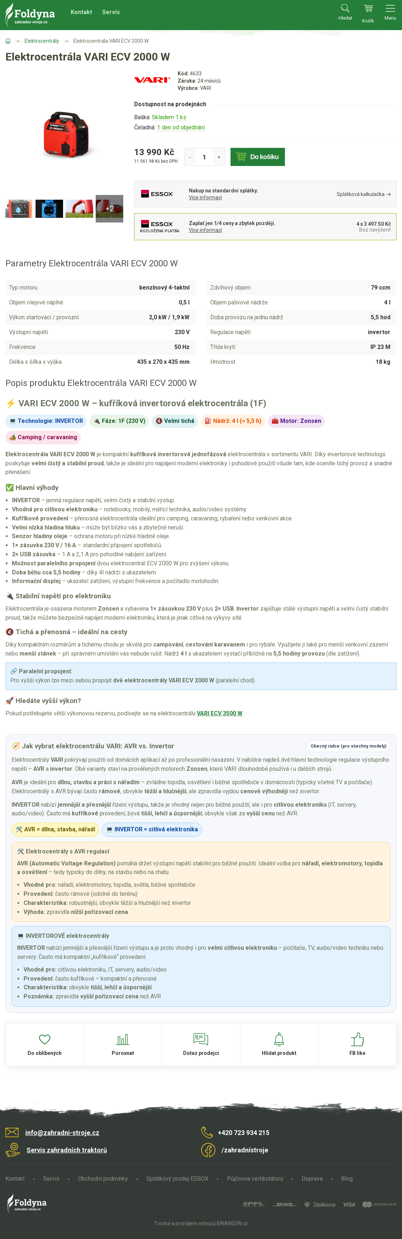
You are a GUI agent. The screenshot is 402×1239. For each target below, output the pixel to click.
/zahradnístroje (244, 1150)
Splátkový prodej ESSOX (177, 1178)
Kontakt (81, 12)
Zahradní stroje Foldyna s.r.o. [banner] (30, 15)
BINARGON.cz (232, 1223)
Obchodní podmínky (103, 1178)
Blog (347, 1178)
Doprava (312, 1178)
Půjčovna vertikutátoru (255, 1178)
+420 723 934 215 (243, 1132)
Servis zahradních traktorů (66, 1150)
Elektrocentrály (42, 41)
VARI (205, 88)
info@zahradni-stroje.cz (62, 1132)
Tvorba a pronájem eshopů (185, 1223)
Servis (111, 12)
